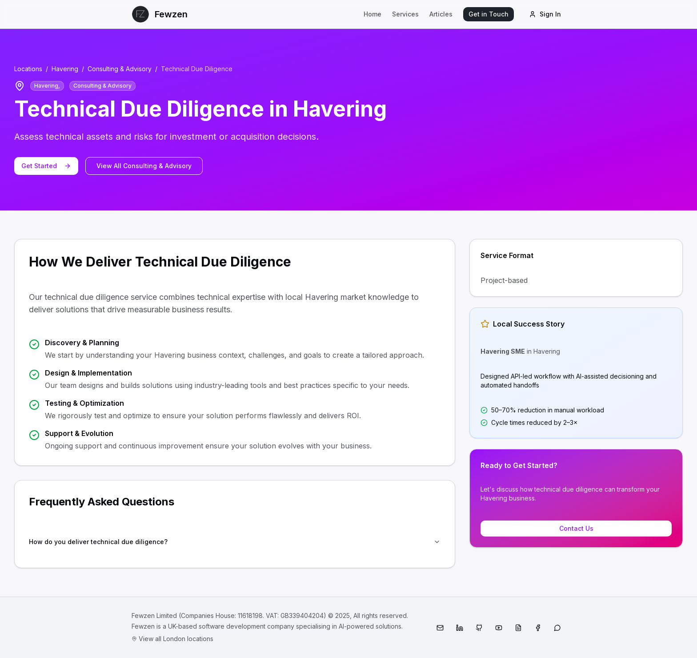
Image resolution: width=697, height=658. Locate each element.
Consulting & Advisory (120, 69)
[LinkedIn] (460, 628)
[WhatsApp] (557, 628)
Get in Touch (489, 14)
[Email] (440, 628)
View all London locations (172, 638)
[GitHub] (479, 628)
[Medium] (518, 628)
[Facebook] (538, 628)
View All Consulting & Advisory (144, 166)
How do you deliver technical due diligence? (235, 541)
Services (405, 14)
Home (372, 14)
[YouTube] (499, 628)
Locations (28, 69)
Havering (65, 69)
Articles (441, 14)
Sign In (545, 14)
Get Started (46, 166)
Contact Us (576, 528)
